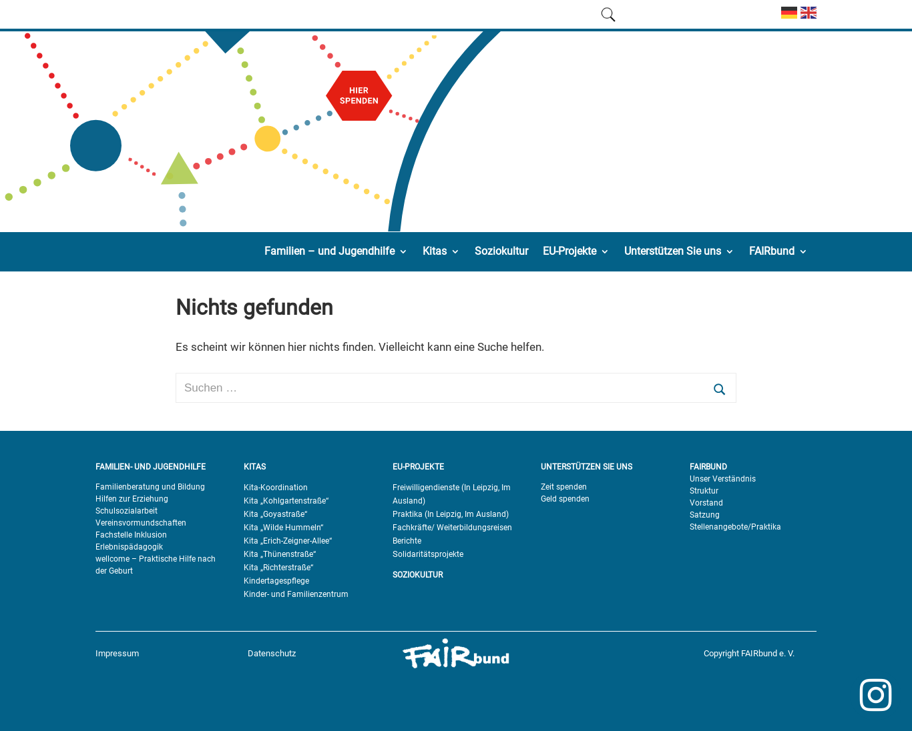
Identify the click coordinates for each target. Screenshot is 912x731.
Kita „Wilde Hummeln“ (283, 527)
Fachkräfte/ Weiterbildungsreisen (452, 527)
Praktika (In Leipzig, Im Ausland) (451, 514)
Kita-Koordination (276, 487)
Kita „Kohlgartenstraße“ (286, 501)
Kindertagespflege (276, 581)
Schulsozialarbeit (126, 511)
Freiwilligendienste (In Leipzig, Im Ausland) (452, 494)
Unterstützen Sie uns (672, 251)
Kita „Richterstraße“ (278, 567)
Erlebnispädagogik (129, 547)
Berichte (407, 541)
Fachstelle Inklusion (131, 535)
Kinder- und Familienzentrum (296, 594)
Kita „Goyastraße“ (275, 514)
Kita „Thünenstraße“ (280, 554)
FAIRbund (771, 251)
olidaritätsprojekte (430, 554)
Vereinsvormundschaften (140, 523)
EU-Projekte (569, 251)
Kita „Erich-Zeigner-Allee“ (288, 541)
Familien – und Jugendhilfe (329, 251)
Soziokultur (501, 251)
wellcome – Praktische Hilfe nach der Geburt (155, 565)
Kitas (435, 251)
